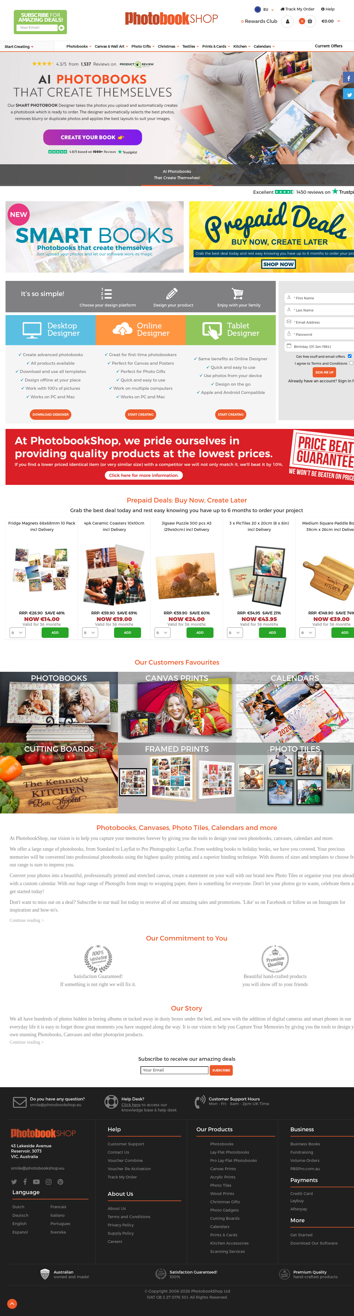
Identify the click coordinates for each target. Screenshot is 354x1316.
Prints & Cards (223, 1234)
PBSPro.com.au (305, 1168)
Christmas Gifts (225, 1201)
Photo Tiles (220, 1185)
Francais (58, 1206)
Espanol (20, 1232)
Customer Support (126, 1144)
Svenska (58, 1232)
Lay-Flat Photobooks (229, 1152)
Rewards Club (259, 21)
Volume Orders (305, 1160)
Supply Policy (121, 1233)
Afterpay (298, 1209)
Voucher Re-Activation (129, 1168)
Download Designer (51, 414)
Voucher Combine (125, 1160)
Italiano (57, 1215)
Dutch (18, 1206)
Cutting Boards (225, 1218)
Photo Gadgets (224, 1210)
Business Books (305, 1144)
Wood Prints (222, 1193)
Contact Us (118, 1152)
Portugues (60, 1223)
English (19, 1223)
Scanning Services (227, 1251)
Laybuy (297, 1200)
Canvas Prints (223, 1168)
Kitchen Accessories (229, 1243)
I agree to (321, 363)
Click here (130, 1104)
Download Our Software (313, 1243)
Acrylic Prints (223, 1177)
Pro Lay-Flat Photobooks (233, 1160)
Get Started (301, 1234)
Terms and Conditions (329, 363)
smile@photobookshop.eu (55, 1104)
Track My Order (297, 9)
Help (328, 9)
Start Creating (140, 414)
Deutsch (20, 1215)
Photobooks (222, 1144)
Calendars (219, 1226)
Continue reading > (27, 920)
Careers (115, 1241)
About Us (117, 1208)
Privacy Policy (121, 1225)
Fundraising (301, 1152)
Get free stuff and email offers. (321, 356)
